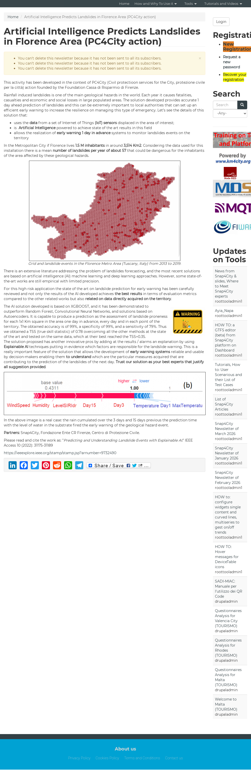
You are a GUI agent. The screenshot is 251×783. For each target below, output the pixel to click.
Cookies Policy (107, 758)
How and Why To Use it (155, 4)
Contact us (174, 758)
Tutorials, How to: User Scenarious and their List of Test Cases (228, 374)
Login (221, 21)
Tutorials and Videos (223, 4)
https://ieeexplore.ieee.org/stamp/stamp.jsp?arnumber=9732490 (60, 453)
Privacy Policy (79, 758)
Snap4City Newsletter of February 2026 (227, 477)
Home (124, 4)
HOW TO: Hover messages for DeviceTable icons (227, 556)
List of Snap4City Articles (224, 404)
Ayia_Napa (224, 310)
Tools (190, 4)
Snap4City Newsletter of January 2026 (227, 453)
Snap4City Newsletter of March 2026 (227, 428)
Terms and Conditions (142, 758)
